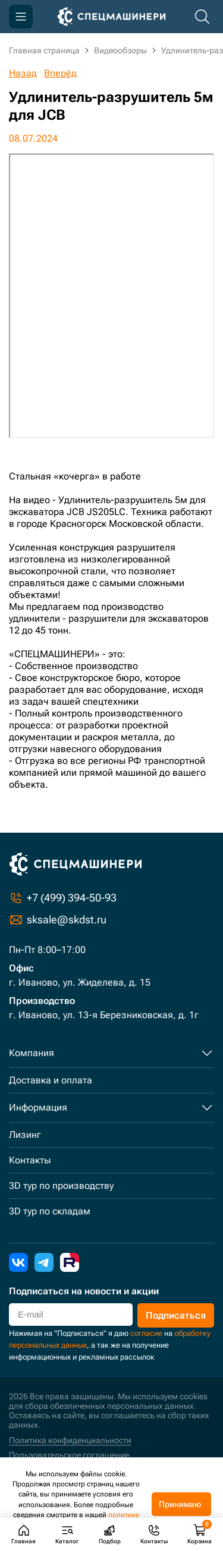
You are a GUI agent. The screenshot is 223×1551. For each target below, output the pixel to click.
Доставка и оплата (50, 1080)
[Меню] (21, 16)
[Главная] (111, 17)
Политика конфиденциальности (70, 1440)
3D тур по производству (61, 1185)
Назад (23, 73)
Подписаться (176, 1315)
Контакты (30, 1160)
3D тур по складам (49, 1211)
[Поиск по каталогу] (202, 16)
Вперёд (60, 73)
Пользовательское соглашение (69, 1455)
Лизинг (25, 1134)
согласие (146, 1333)
